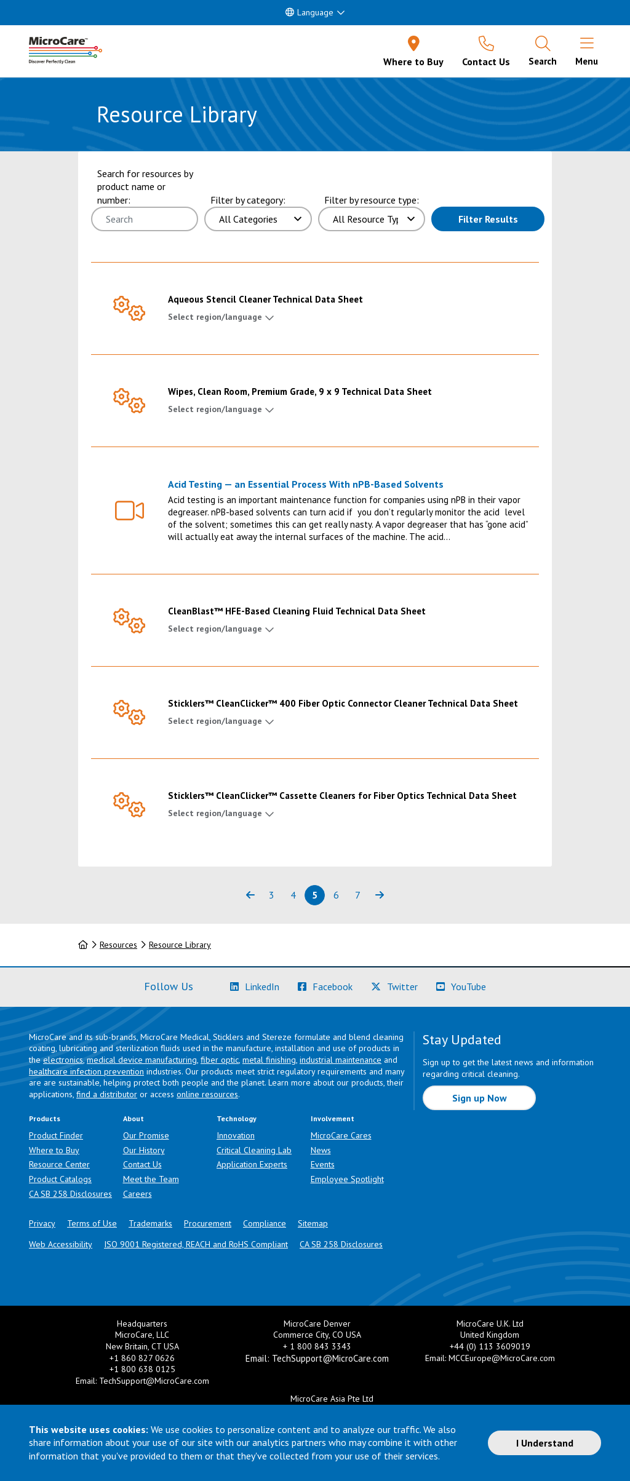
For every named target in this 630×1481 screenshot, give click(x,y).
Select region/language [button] (215, 316)
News (321, 1150)
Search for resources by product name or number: (145, 186)
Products (44, 1118)
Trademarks (150, 1223)
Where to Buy (54, 1150)
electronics (63, 1059)
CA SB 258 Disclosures (70, 1193)
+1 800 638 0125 (142, 1369)
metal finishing (269, 1059)
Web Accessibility (60, 1244)
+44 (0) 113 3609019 (490, 1346)
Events (323, 1164)
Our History (144, 1150)
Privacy (42, 1223)
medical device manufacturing (142, 1059)
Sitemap (313, 1223)
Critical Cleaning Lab (254, 1150)
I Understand (544, 1443)
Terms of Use (92, 1223)
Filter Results (488, 219)
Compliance (264, 1223)
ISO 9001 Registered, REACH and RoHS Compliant (196, 1244)
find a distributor (106, 1094)
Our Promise (146, 1135)
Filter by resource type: (371, 200)
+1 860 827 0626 (142, 1358)
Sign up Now (479, 1098)
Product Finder (56, 1135)
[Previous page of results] (250, 895)
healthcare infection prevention (86, 1071)
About (133, 1118)
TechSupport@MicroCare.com (154, 1380)
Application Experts (252, 1164)
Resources (118, 944)
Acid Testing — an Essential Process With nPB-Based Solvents (306, 484)
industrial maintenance (340, 1059)
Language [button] (309, 12)
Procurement (207, 1223)
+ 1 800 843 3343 (317, 1346)
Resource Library (180, 944)
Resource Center (59, 1164)
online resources (207, 1094)
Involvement (332, 1118)
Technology (237, 1118)
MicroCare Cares (341, 1135)
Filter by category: (247, 200)
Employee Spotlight (347, 1179)
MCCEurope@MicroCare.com (502, 1358)
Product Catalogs (60, 1179)
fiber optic (220, 1059)
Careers (137, 1193)
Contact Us (142, 1164)
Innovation (236, 1135)
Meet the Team (151, 1179)
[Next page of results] (379, 895)
